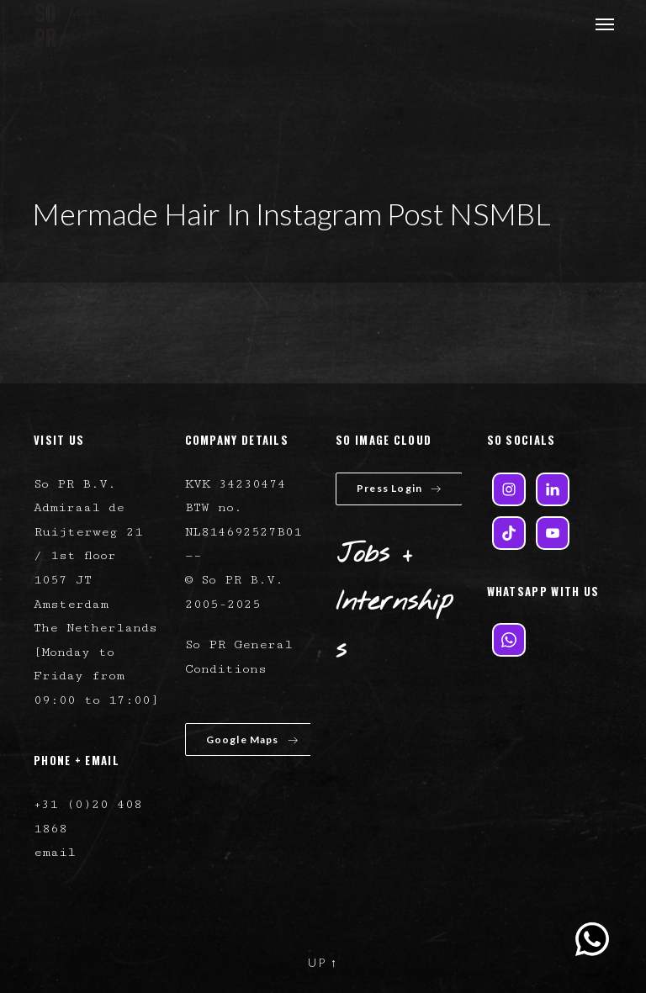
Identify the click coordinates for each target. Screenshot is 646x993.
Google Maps (252, 739)
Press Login (399, 488)
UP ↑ (323, 962)
